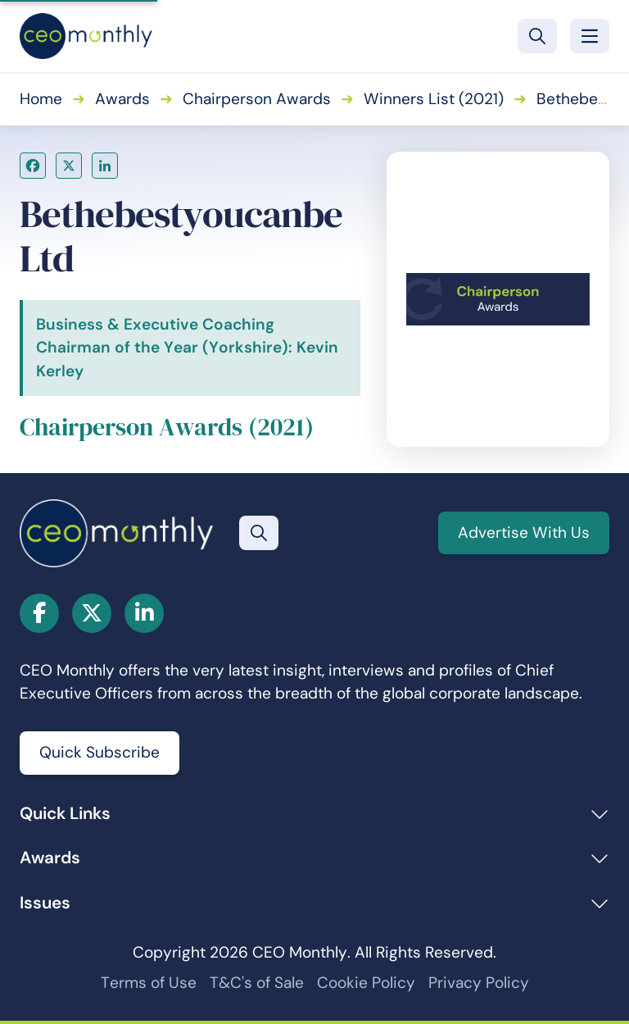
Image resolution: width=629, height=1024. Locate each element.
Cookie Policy (366, 982)
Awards (122, 99)
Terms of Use (149, 982)
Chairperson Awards (257, 99)
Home (41, 99)
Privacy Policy (478, 982)
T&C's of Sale (257, 982)
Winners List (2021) (434, 99)
